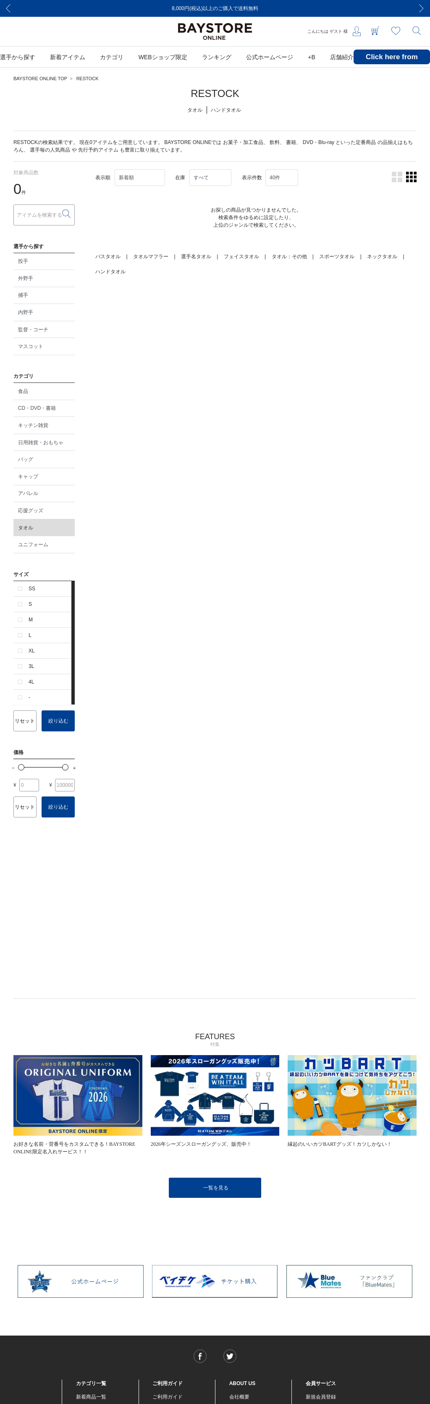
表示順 (102, 178)
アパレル (28, 493)
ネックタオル (382, 256)
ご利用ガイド (167, 1397)
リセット (25, 721)
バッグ (25, 459)
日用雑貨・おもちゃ (40, 442)
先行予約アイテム (98, 150)
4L (31, 682)
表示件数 (252, 178)
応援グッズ (30, 510)
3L (31, 666)
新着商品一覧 (91, 1397)
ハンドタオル (110, 272)
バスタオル (108, 256)
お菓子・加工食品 (243, 142)
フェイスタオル (241, 256)
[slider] (21, 767)
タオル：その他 (289, 256)
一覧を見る (215, 1188)
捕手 (23, 295)
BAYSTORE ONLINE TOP (40, 78)
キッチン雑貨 (33, 425)
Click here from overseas (392, 63)
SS (32, 589)
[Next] (421, 8)
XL (32, 651)
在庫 (180, 178)
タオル (25, 528)
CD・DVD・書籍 (37, 408)
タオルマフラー (150, 256)
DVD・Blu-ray (318, 142)
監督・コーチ (33, 330)
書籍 (291, 142)
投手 (23, 261)
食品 (23, 391)
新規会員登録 (321, 1397)
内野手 (25, 312)
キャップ (28, 476)
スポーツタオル (336, 256)
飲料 (275, 142)
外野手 (25, 278)
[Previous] (8, 8)
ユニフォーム (33, 544)
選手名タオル (196, 256)
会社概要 (239, 1397)
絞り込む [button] (58, 721)
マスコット (30, 346)
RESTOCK (87, 78)
